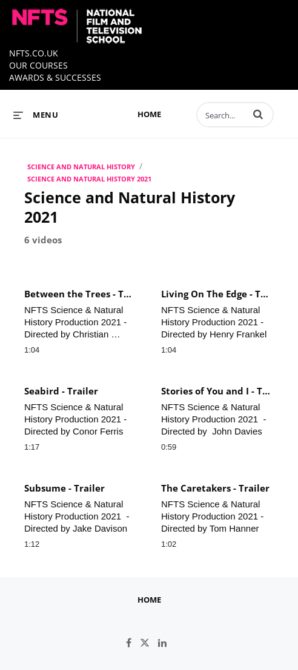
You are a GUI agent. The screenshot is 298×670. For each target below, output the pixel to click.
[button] (258, 114)
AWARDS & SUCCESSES (55, 77)
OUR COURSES (38, 65)
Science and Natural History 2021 (89, 178)
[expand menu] (36, 114)
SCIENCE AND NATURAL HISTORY (81, 166)
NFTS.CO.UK (33, 53)
